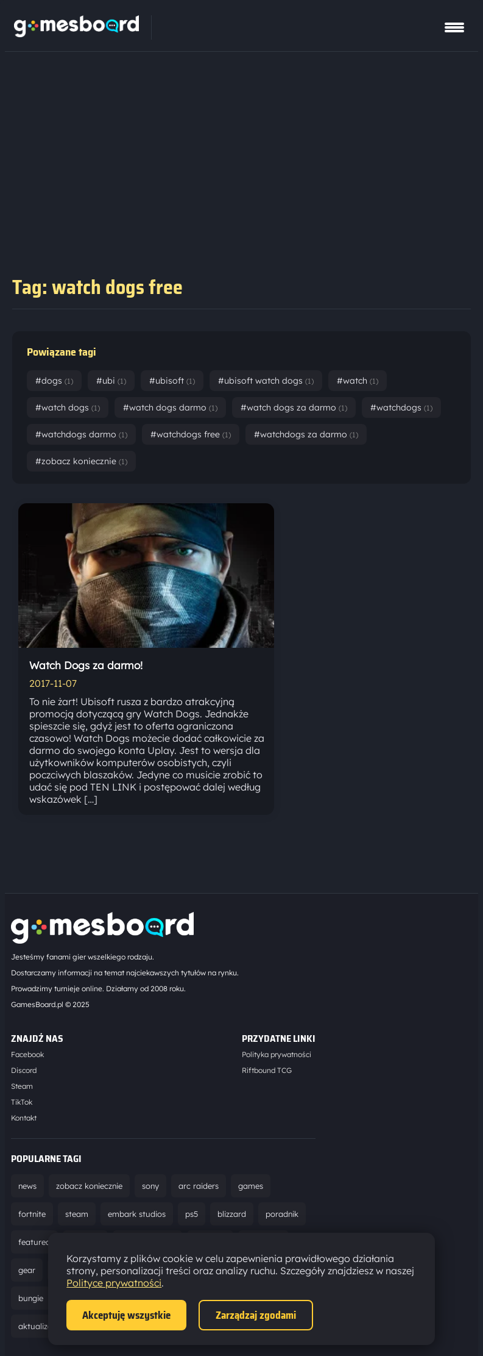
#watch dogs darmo (170, 407)
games (250, 1186)
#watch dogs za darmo (294, 407)
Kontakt (24, 1117)
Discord (24, 1070)
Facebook (27, 1054)
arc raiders (198, 1186)
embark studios (137, 1214)
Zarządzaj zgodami (256, 1315)
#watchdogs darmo (81, 434)
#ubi (111, 380)
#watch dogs (67, 407)
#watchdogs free (190, 434)
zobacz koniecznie (89, 1186)
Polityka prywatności (276, 1054)
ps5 (191, 1214)
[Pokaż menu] (454, 27)
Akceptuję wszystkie (126, 1315)
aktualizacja (40, 1326)
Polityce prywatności (113, 1283)
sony (150, 1186)
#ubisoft (172, 380)
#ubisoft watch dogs (266, 380)
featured (34, 1242)
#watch (357, 380)
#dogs (54, 380)
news (27, 1186)
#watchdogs (401, 407)
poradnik (282, 1214)
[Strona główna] (76, 33)
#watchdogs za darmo (306, 434)
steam (76, 1214)
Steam (22, 1086)
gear (26, 1270)
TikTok (21, 1102)
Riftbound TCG (267, 1070)
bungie (30, 1298)
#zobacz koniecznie (81, 461)
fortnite (32, 1214)
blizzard (231, 1214)
